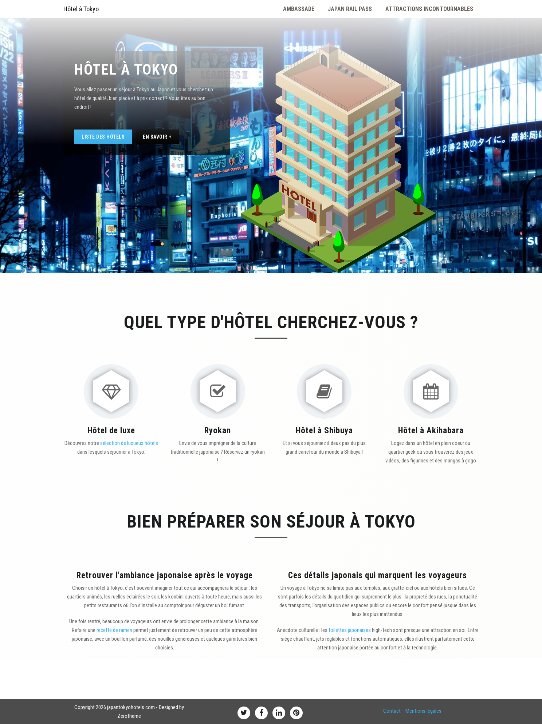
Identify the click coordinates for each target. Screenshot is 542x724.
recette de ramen (114, 630)
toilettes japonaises (350, 630)
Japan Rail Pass (350, 8)
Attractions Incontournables (429, 8)
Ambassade (298, 8)
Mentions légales (423, 711)
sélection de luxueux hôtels (129, 443)
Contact (392, 711)
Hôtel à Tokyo (81, 9)
